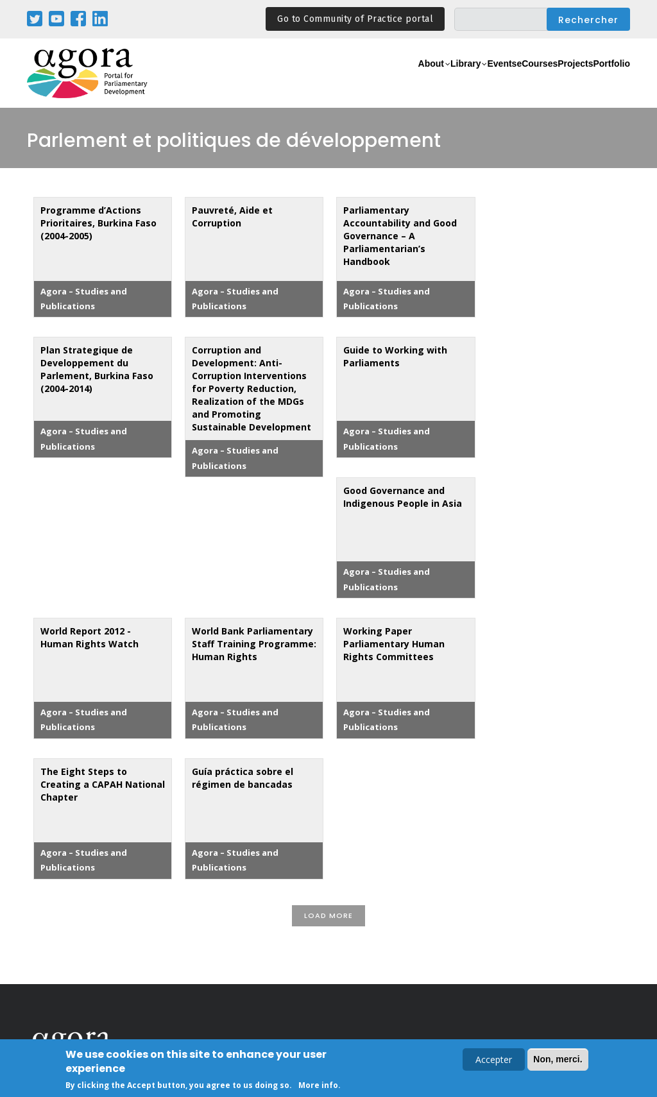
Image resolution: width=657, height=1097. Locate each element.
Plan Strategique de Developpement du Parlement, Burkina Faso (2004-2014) (96, 369)
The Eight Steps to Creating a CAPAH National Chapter (102, 784)
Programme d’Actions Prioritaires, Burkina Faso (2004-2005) (98, 223)
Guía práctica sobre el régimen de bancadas (242, 777)
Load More (328, 915)
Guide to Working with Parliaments (395, 356)
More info (318, 1085)
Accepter (493, 1060)
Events (443, 80)
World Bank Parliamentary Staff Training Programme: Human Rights (254, 644)
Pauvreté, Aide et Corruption (232, 216)
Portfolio (603, 80)
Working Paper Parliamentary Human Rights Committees (394, 644)
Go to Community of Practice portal (355, 18)
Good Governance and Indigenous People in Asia (402, 496)
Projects (550, 80)
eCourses (495, 80)
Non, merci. (557, 1060)
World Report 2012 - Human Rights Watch (89, 637)
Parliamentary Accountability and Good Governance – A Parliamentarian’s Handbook (400, 236)
